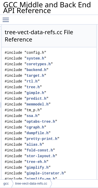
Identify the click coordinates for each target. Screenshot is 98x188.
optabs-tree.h (70, 121)
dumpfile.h (67, 133)
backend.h (66, 69)
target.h (65, 75)
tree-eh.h (66, 161)
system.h (65, 58)
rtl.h (61, 81)
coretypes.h (68, 64)
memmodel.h (67, 104)
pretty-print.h (71, 138)
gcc (6, 183)
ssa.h (61, 115)
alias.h (64, 144)
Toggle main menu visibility (7, 17)
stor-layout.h (70, 156)
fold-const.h (69, 150)
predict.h (66, 98)
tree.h (62, 87)
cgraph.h (65, 127)
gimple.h (65, 92)
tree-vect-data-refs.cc (31, 183)
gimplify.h (67, 167)
